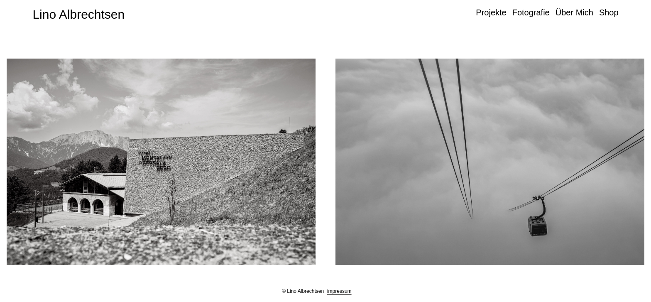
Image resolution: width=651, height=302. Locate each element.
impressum (339, 291)
